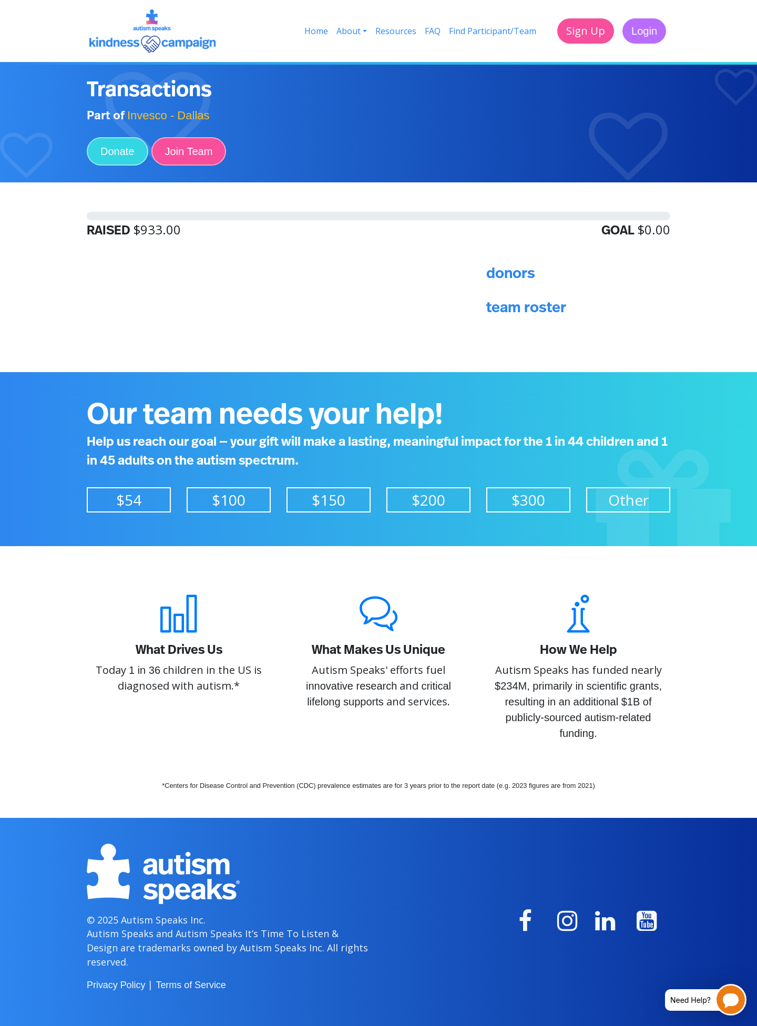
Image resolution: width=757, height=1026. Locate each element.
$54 (128, 500)
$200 (428, 500)
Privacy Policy (116, 985)
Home (316, 31)
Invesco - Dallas (168, 115)
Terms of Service (191, 985)
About (348, 31)
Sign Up (585, 31)
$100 (228, 500)
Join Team (189, 151)
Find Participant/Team (492, 31)
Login (644, 31)
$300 (528, 500)
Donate (117, 151)
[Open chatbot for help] (697, 999)
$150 (328, 500)
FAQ (433, 31)
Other (628, 500)
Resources (395, 31)
